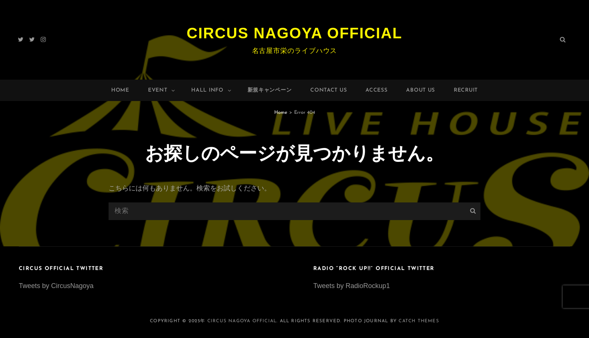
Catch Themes (419, 321)
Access (376, 90)
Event (162, 90)
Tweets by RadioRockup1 (351, 286)
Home (120, 90)
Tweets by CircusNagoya (56, 286)
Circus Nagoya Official (294, 33)
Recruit (466, 90)
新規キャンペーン (270, 90)
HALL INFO (211, 90)
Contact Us (328, 90)
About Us (420, 90)
